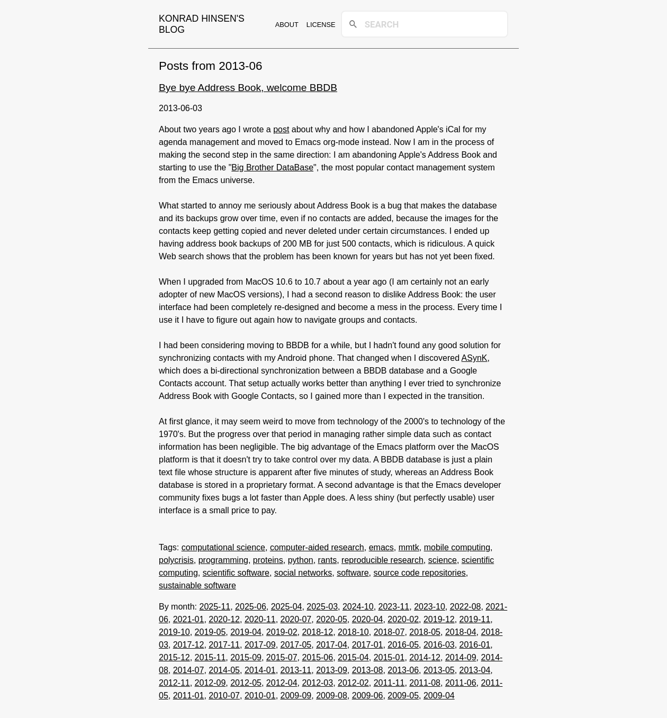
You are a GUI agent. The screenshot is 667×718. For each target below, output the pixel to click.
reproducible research (382, 560)
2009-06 (367, 695)
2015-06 (317, 657)
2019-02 (282, 632)
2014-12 (424, 657)
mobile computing (457, 547)
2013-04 (475, 670)
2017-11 (224, 644)
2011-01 (188, 695)
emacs (381, 547)
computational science (223, 547)
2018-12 (317, 632)
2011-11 (389, 682)
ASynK (475, 357)
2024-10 (358, 606)
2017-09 (260, 644)
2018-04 (460, 632)
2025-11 (214, 606)
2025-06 (250, 606)
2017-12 (188, 644)
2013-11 (296, 670)
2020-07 (296, 619)
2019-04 (246, 632)
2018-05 (424, 632)
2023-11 (394, 606)
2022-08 (465, 606)
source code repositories (420, 572)
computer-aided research (317, 547)
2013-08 (367, 670)
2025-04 (286, 606)
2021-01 (188, 619)
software (352, 572)
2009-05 (403, 695)
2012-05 (246, 682)
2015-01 (389, 657)
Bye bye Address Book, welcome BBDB (248, 87)
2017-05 (296, 644)
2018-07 (389, 632)
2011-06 (460, 682)
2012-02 (353, 682)
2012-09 (210, 682)
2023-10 (429, 606)
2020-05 (331, 619)
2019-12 (439, 619)
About (287, 25)
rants (327, 560)
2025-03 (322, 606)
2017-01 (367, 644)
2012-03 (317, 682)
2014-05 (224, 670)
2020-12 (224, 619)
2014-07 (188, 670)
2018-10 (353, 632)
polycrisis (176, 560)
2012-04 (282, 682)
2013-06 (403, 670)
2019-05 (210, 632)
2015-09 (246, 657)
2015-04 (353, 657)
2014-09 (460, 657)
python (300, 560)
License (321, 25)
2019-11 (475, 619)
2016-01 (475, 644)
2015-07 (282, 657)
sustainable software (197, 585)
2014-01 (260, 670)
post (281, 129)
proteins (268, 560)
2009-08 (331, 695)
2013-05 (439, 670)
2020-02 (403, 619)
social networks (303, 572)
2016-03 (439, 644)
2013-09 (331, 670)
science (442, 560)
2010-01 (260, 695)
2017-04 (331, 644)
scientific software (236, 572)
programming (223, 560)
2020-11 (260, 619)
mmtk (409, 547)
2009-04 (439, 695)
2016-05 (403, 644)
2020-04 (367, 619)
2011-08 (424, 682)
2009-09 (296, 695)
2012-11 (174, 682)
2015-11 (210, 657)
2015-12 (174, 657)
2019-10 (174, 632)
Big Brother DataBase (272, 167)
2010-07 (224, 695)
